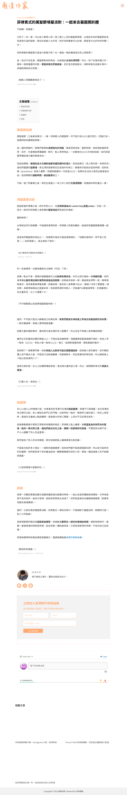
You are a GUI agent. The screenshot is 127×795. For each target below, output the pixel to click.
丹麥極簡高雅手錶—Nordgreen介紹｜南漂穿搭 (36, 742)
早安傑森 (79, 791)
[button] (122, 5)
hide (34, 101)
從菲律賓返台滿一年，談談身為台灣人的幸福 (35, 782)
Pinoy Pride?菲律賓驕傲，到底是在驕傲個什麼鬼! (87, 742)
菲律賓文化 (31, 17)
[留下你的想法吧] (67, 665)
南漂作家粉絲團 (74, 537)
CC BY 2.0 (28, 257)
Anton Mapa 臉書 (31, 84)
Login (103, 656)
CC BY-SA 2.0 (39, 553)
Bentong (21, 257)
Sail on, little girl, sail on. (25, 553)
